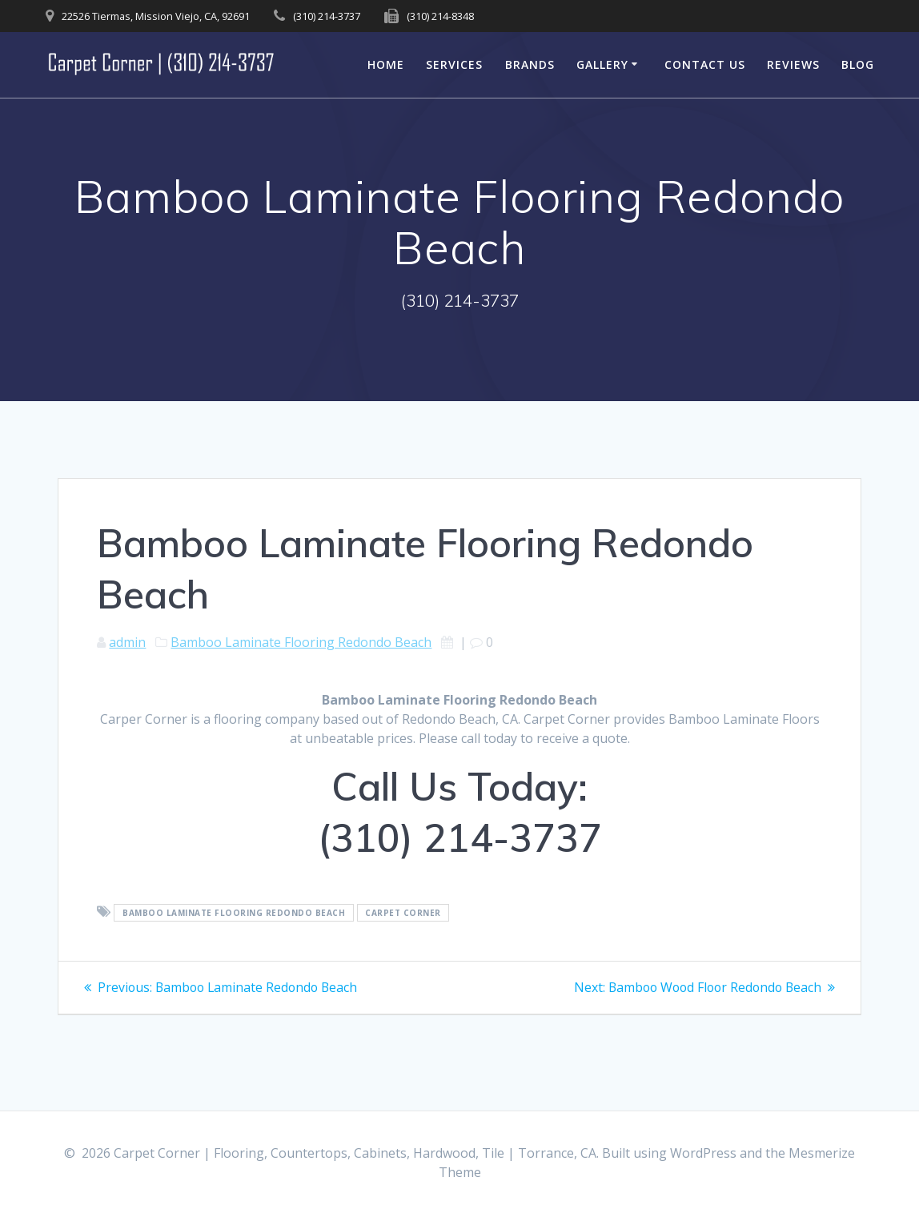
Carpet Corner (403, 912)
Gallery (602, 64)
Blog (857, 64)
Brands (530, 64)
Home (385, 64)
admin (127, 642)
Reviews (793, 64)
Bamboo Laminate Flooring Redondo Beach (301, 642)
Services (454, 64)
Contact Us (704, 64)
